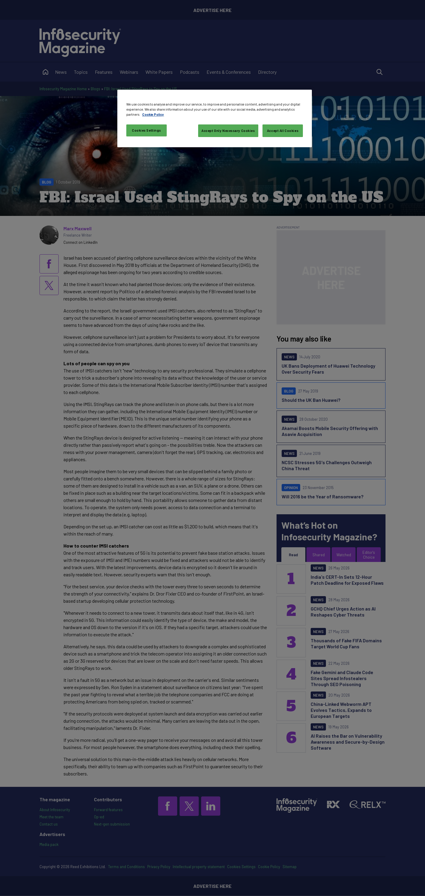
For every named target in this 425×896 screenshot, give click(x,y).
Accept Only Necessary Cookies (228, 131)
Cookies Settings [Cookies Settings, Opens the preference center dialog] (146, 130)
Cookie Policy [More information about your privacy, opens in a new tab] (153, 114)
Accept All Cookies (282, 131)
